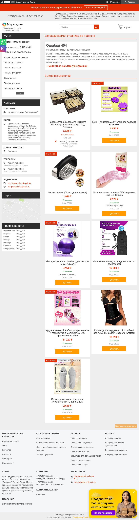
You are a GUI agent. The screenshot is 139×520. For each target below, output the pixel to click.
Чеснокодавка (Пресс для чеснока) (67, 192)
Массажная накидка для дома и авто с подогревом (114, 262)
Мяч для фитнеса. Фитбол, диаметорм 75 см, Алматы (67, 262)
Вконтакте (6, 454)
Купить (115, 140)
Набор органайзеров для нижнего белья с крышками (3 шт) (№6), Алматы (67, 124)
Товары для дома (12, 83)
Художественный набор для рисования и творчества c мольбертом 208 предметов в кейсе (67, 333)
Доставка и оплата (10, 441)
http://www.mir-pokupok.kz (19, 183)
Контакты (6, 450)
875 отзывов (115, 2)
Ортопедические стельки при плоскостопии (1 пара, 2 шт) (67, 400)
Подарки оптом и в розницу (16, 42)
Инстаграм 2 (8, 463)
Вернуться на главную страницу (68, 66)
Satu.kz (81, 515)
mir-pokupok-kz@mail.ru (18, 187)
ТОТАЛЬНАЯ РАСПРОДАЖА (17, 52)
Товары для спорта (79, 465)
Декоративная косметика (82, 447)
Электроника (10, 78)
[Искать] (96, 27)
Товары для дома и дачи (116, 454)
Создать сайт (21, 2)
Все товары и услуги (124, 426)
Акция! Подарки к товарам (16, 57)
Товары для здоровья (80, 460)
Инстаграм (7, 459)
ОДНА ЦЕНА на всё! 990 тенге (50, 443)
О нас (4, 445)
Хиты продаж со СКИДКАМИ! (17, 47)
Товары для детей (12, 73)
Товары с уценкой (44, 454)
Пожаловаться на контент (83, 517)
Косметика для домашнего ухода (86, 456)
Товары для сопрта (13, 88)
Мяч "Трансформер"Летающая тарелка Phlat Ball (114, 123)
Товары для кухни (12, 68)
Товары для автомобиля (116, 450)
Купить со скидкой (95, 7)
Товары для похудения (81, 443)
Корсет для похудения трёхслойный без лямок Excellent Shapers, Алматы (114, 331)
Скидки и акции (43, 438)
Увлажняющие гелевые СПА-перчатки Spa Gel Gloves (114, 193)
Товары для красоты (13, 62)
